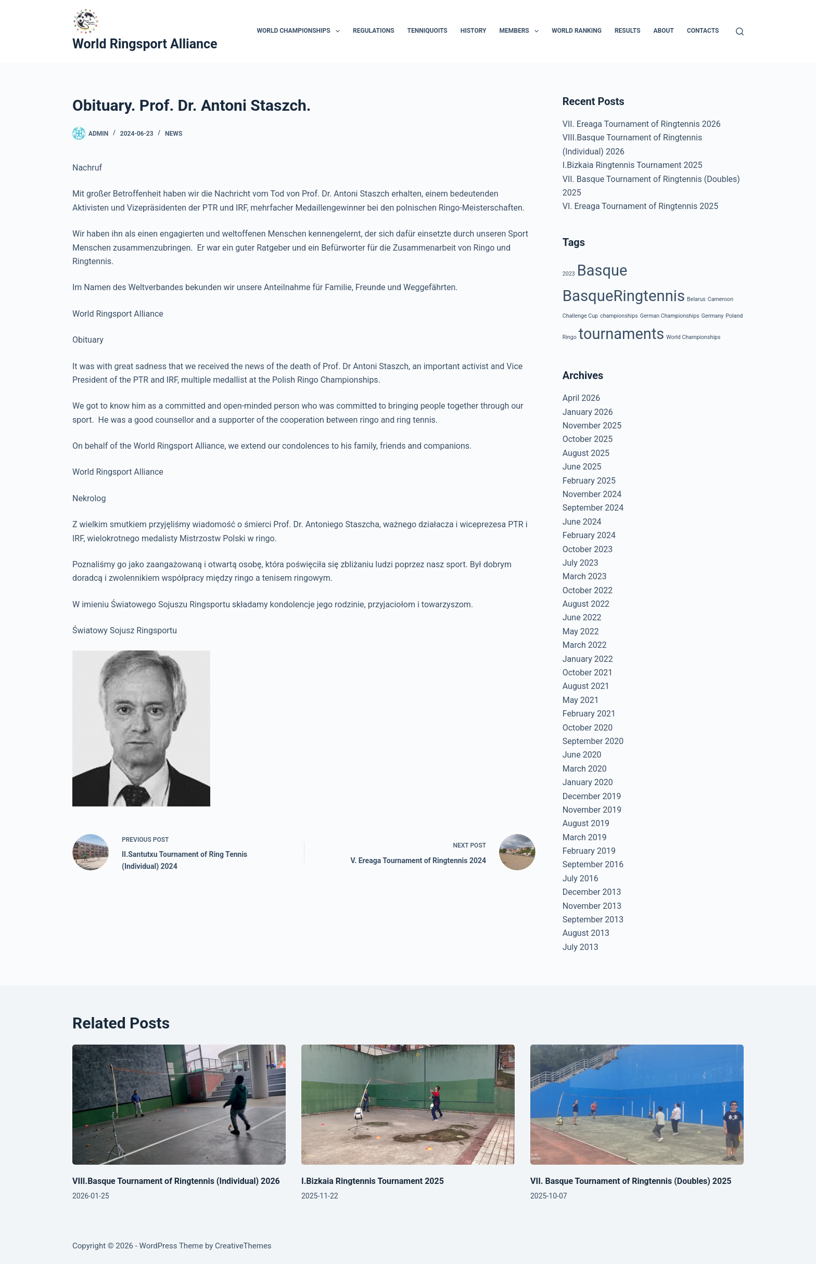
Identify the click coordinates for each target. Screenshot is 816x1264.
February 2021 (589, 714)
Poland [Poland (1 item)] (734, 315)
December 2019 (592, 796)
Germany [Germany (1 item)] (713, 315)
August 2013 (586, 933)
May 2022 (581, 631)
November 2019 (592, 810)
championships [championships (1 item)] (619, 315)
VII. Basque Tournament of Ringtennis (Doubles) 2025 (631, 1181)
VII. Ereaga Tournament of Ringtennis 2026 (642, 124)
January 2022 (588, 659)
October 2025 (588, 439)
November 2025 (592, 426)
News (173, 133)
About (664, 30)
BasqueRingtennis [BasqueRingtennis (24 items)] (624, 296)
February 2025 (589, 481)
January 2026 (588, 412)
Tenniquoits (427, 30)
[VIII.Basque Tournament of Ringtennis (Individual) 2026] (179, 1105)
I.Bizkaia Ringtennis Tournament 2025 (633, 165)
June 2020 (582, 755)
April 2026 (582, 398)
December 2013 (592, 892)
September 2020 (593, 741)
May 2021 (581, 700)
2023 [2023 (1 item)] (569, 273)
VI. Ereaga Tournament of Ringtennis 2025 (641, 206)
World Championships (300, 31)
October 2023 (588, 549)
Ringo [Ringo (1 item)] (570, 337)
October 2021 (588, 672)
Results (628, 30)
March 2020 (585, 769)
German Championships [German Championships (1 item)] (669, 315)
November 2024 (592, 494)
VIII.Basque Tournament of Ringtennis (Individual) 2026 (176, 1181)
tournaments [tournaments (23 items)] (622, 334)
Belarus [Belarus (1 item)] (696, 299)
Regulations (373, 30)
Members (521, 31)
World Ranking (577, 30)
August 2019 (586, 823)
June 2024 (582, 522)
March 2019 (585, 837)
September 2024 (593, 508)
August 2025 (586, 453)
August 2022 (586, 604)
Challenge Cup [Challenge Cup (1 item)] (580, 315)
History (474, 30)
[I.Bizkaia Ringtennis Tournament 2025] (408, 1105)
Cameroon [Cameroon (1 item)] (720, 299)
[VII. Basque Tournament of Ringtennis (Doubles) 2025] (637, 1105)
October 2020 (588, 728)
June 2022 (582, 617)
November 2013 (592, 906)
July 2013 (580, 947)
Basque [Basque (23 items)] (602, 270)
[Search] (740, 31)
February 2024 (589, 535)
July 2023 (580, 563)
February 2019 (589, 851)
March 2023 (585, 576)
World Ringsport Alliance (145, 43)
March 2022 (585, 645)
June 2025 (582, 467)
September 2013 (593, 919)
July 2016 (580, 878)
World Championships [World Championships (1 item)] (693, 337)
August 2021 (586, 686)
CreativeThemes (243, 1245)
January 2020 (588, 782)
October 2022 (588, 590)
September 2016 (593, 864)
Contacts (703, 30)
